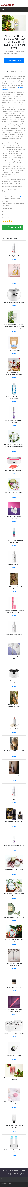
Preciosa (23, 1174)
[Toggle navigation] (25, 9)
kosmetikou (10, 1172)
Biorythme (6, 53)
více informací (14, 227)
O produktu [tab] (6, 71)
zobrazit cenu (15, 60)
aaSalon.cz (8, 1183)
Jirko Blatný (17, 1174)
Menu (3, 9)
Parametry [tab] (13, 71)
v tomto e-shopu (18, 196)
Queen (11, 1174)
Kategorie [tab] (21, 71)
